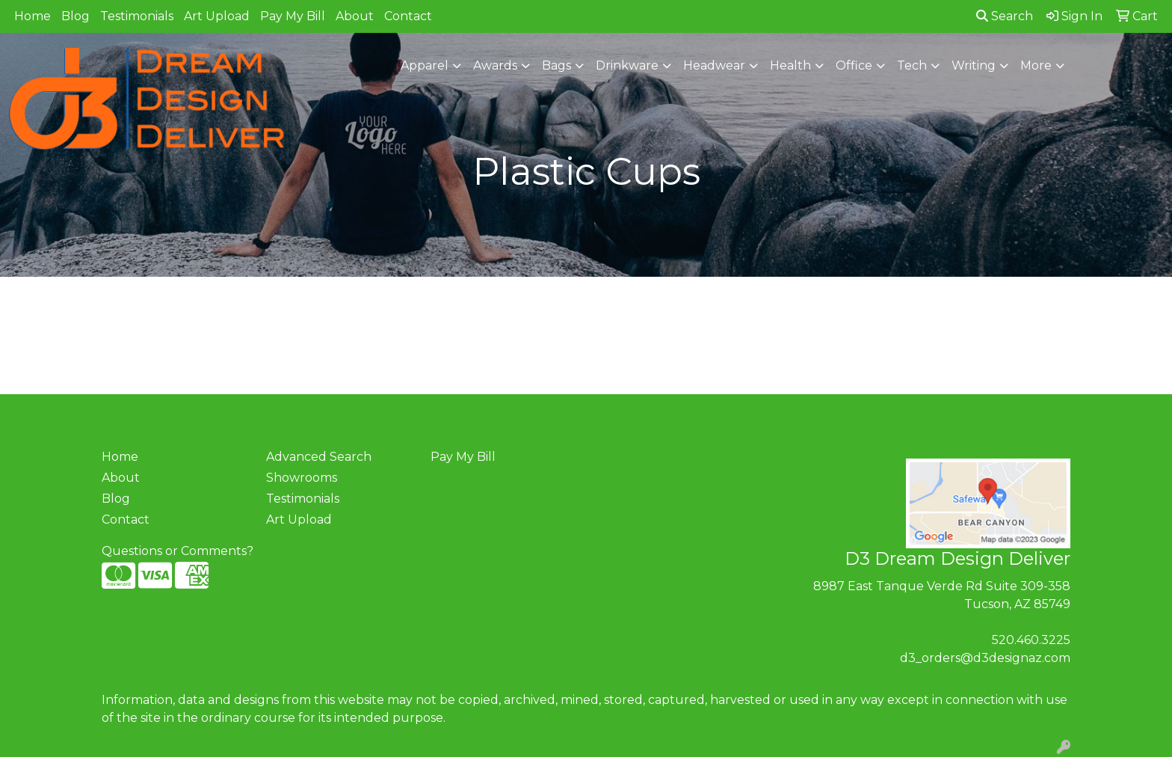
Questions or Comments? (177, 551)
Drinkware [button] (627, 65)
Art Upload (217, 16)
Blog (75, 16)
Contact (408, 16)
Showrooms (301, 478)
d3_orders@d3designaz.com (985, 658)
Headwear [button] (714, 65)
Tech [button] (912, 65)
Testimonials (136, 16)
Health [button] (790, 65)
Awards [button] (495, 65)
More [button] (1036, 65)
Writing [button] (974, 65)
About (355, 16)
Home (32, 16)
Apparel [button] (424, 65)
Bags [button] (556, 65)
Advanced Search (318, 457)
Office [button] (854, 65)
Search (1004, 16)
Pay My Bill (292, 16)
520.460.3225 (1031, 640)
